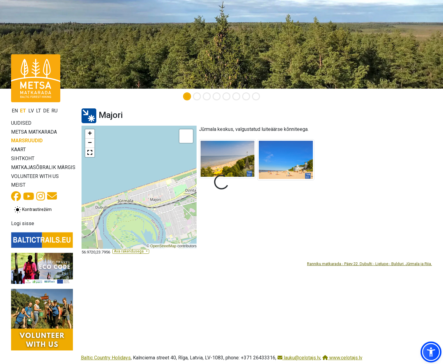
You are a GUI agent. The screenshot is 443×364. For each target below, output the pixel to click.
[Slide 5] (226, 96)
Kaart (18, 149)
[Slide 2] (197, 96)
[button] (89, 134)
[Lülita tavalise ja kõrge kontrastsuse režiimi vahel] (32, 209)
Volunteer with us (35, 176)
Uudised (21, 123)
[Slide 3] (207, 96)
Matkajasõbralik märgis (43, 167)
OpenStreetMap (163, 246)
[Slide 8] (256, 96)
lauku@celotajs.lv (298, 358)
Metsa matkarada (34, 132)
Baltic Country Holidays (106, 358)
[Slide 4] (217, 96)
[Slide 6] (236, 96)
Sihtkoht (22, 158)
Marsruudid (27, 141)
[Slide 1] (187, 96)
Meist (18, 185)
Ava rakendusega (129, 251)
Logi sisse (22, 223)
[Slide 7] (246, 96)
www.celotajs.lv (342, 358)
